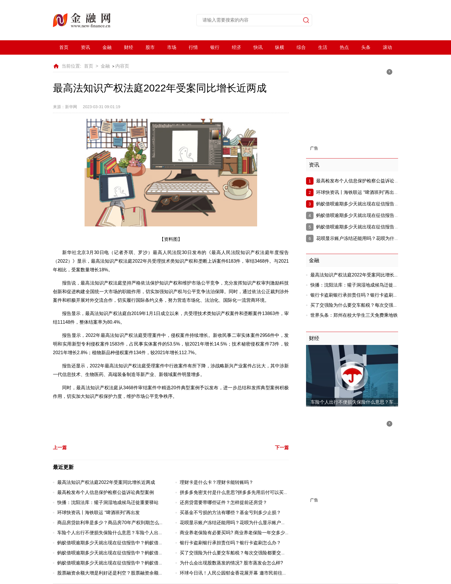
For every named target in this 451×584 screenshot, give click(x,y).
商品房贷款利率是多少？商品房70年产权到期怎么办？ (112, 522)
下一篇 (282, 447)
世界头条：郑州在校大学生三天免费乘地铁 (354, 315)
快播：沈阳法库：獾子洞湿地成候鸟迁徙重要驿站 (107, 502)
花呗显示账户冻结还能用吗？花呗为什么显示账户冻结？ (237, 522)
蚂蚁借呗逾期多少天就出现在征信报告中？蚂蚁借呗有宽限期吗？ (124, 542)
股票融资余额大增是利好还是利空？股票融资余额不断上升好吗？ (124, 572)
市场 (171, 47)
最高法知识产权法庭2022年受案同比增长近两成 (106, 482)
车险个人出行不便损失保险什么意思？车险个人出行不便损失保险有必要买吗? (136, 532)
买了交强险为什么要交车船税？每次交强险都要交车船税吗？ (242, 552)
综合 (301, 47)
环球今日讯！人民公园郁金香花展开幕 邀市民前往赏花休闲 (240, 572)
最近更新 (63, 467)
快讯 (258, 47)
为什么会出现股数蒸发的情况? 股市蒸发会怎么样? (231, 562)
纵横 (279, 47)
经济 (236, 47)
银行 (214, 47)
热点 (344, 47)
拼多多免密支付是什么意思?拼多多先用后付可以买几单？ (238, 492)
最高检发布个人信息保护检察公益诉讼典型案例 (105, 492)
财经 (128, 47)
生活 (322, 47)
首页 (63, 47)
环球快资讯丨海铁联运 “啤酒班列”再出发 (98, 512)
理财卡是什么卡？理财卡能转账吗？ (216, 482)
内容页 (122, 66)
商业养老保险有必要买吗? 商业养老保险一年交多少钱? (236, 532)
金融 (107, 47)
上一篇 (60, 447)
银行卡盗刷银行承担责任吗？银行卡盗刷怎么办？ (230, 542)
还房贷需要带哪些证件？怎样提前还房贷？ (223, 502)
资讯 (85, 47)
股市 (150, 47)
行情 (193, 47)
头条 (365, 47)
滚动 (387, 47)
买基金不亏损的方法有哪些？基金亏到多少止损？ (230, 512)
